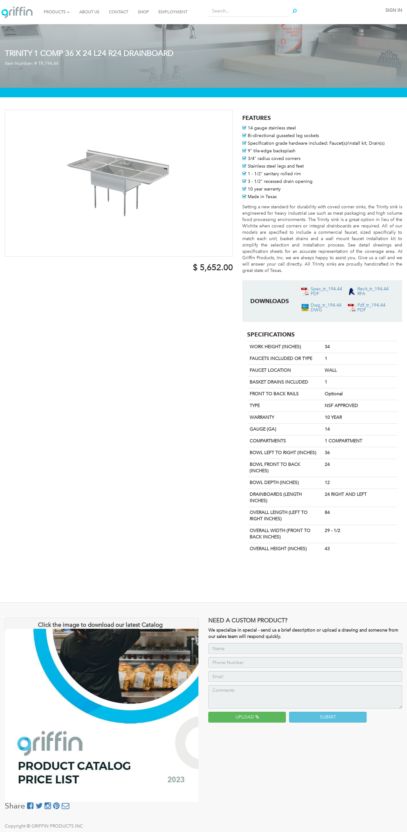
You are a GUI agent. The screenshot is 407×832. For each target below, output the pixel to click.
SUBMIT (328, 717)
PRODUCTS (57, 12)
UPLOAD (247, 717)
